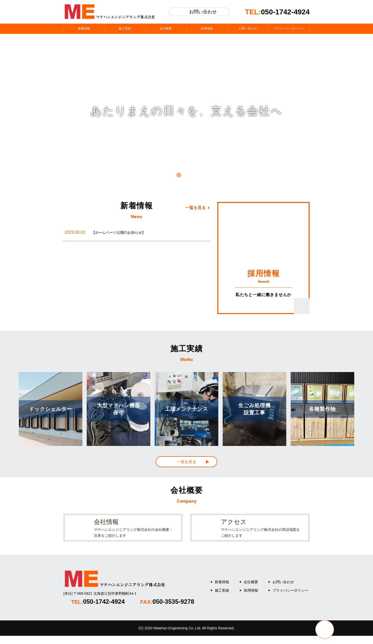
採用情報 (251, 599)
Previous (14, 111)
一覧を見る (195, 208)
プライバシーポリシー (290, 599)
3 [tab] (194, 175)
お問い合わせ (283, 590)
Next (358, 111)
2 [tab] (186, 175)
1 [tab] (178, 175)
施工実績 (222, 599)
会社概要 (251, 590)
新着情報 (222, 590)
